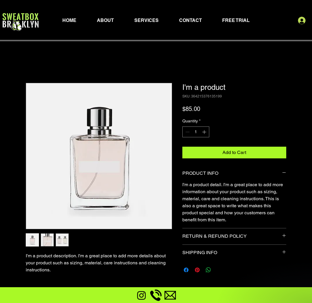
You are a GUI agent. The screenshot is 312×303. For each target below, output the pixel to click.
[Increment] (204, 132)
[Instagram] (141, 295)
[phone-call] (156, 295)
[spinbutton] (196, 132)
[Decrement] (187, 132)
